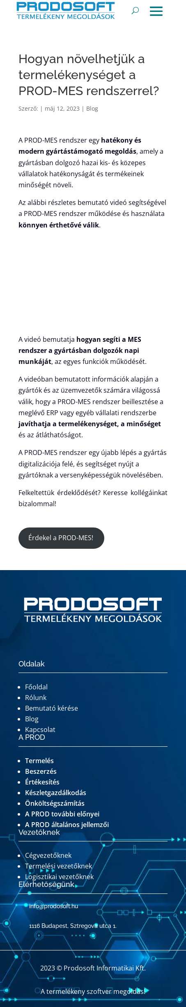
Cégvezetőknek (48, 855)
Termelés (39, 760)
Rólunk (35, 697)
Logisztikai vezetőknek (59, 876)
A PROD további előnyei (62, 813)
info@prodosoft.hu (53, 906)
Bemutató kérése (51, 708)
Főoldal (36, 686)
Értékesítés (42, 782)
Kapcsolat (40, 729)
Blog (92, 108)
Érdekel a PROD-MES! (61, 537)
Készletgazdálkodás (55, 792)
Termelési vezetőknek (58, 866)
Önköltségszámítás (55, 803)
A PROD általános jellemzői (67, 824)
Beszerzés (41, 771)
